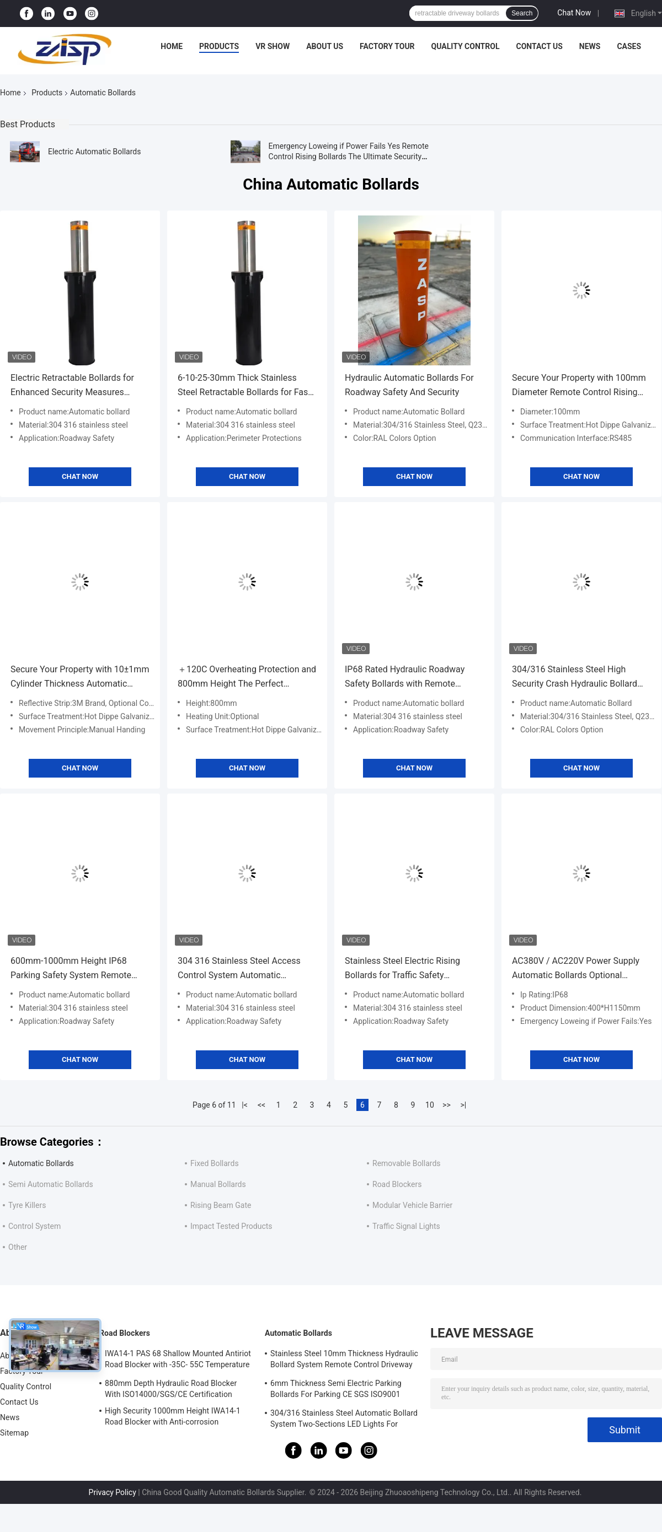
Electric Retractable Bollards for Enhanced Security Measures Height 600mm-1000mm (72, 386)
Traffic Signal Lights (406, 1226)
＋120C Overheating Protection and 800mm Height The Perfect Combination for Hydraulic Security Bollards (247, 677)
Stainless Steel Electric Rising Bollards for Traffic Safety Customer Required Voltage (402, 969)
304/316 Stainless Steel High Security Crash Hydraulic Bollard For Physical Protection (574, 677)
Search (521, 13)
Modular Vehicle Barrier (412, 1205)
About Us (324, 46)
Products (219, 46)
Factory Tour (387, 46)
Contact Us (539, 46)
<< (261, 1105)
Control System (34, 1226)
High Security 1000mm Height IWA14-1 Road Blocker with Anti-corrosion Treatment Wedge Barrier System (173, 1417)
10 (429, 1105)
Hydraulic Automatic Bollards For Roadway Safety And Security (409, 385)
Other (17, 1247)
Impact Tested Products (231, 1226)
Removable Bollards (406, 1163)
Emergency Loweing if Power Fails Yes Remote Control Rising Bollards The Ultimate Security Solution (349, 156)
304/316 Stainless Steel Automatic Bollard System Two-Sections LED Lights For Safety (344, 1420)
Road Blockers (396, 1184)
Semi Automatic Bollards (50, 1184)
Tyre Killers (27, 1205)
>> (446, 1105)
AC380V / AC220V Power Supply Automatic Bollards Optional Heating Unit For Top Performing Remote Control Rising (575, 969)
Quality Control (465, 46)
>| (464, 1105)
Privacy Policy (112, 1492)
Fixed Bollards (214, 1163)
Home (172, 46)
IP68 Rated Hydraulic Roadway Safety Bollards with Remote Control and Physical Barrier (405, 677)
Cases (629, 46)
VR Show (272, 46)
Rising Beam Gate (220, 1205)
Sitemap (14, 1432)
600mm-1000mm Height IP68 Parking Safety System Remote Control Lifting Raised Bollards (70, 969)
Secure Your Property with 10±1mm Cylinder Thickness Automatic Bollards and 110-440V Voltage (79, 677)
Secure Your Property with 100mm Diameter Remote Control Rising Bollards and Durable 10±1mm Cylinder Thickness (579, 386)
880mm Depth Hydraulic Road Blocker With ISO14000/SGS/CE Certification (171, 1389)
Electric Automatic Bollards (94, 151)
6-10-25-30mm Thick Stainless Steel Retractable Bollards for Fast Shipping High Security (244, 386)
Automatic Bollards (41, 1163)
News (590, 46)
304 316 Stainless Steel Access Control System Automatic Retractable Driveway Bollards (239, 969)
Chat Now (574, 12)
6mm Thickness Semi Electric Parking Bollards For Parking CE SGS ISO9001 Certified (336, 1390)
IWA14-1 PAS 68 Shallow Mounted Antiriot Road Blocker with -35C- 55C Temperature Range (178, 1360)
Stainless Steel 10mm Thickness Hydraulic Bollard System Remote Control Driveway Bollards (344, 1360)
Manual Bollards (218, 1184)
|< (245, 1105)
